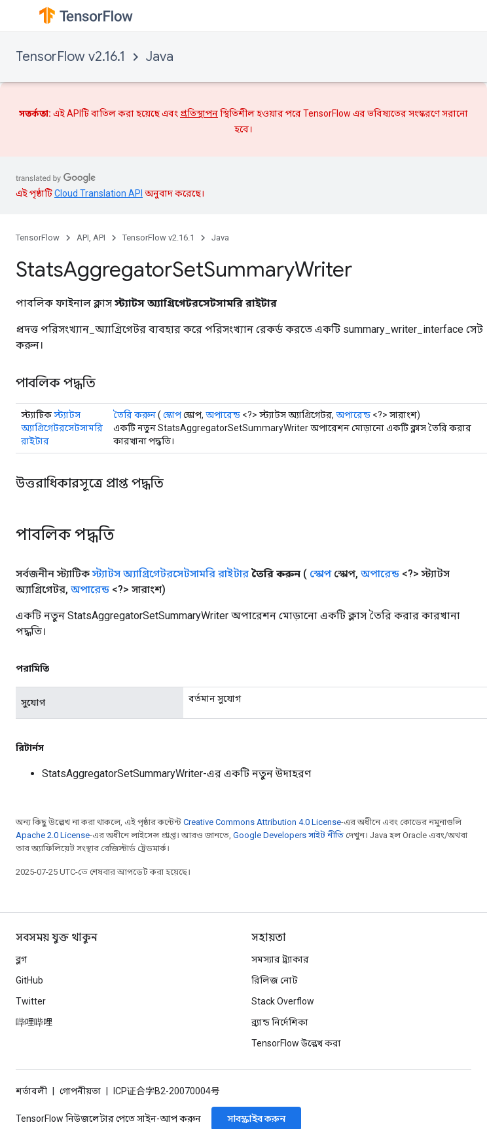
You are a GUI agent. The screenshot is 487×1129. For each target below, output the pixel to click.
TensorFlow (38, 237)
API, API (91, 237)
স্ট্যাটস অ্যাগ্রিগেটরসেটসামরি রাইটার (62, 428)
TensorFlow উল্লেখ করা (296, 1043)
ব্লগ (21, 959)
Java (159, 56)
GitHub (29, 980)
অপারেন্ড (223, 415)
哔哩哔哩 (34, 1022)
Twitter (31, 1001)
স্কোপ (172, 415)
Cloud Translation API (98, 193)
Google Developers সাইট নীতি (288, 835)
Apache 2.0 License (53, 835)
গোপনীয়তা (80, 1091)
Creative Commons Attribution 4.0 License (262, 822)
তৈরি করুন (134, 415)
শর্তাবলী (31, 1091)
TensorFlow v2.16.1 (70, 56)
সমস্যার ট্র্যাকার (280, 959)
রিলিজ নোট (274, 980)
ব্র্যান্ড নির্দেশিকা (279, 1022)
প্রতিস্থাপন (199, 113)
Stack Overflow (282, 1001)
